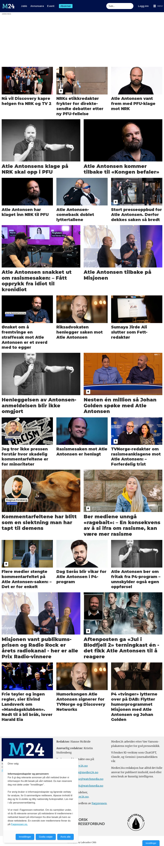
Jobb (24, 6)
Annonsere (37, 6)
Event (51, 6)
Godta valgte (46, 836)
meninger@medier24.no (82, 772)
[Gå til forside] (8, 6)
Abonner (65, 6)
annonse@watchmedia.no (86, 779)
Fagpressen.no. (19, 824)
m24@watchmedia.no (88, 785)
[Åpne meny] (158, 6)
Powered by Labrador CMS (82, 842)
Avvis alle (65, 836)
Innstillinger (151, 843)
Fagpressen (99, 803)
